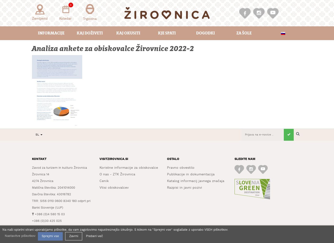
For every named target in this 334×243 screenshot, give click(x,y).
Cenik (104, 181)
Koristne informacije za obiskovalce (128, 168)
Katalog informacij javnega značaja (195, 181)
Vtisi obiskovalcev (114, 188)
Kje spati (167, 33)
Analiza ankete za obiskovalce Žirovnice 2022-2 (113, 49)
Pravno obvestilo (180, 168)
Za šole (244, 33)
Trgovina (90, 12)
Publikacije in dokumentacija (191, 174)
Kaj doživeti (90, 33)
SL (39, 134)
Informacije (51, 33)
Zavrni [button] (73, 236)
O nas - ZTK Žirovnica (117, 174)
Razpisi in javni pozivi (184, 188)
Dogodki (205, 33)
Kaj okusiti (128, 33)
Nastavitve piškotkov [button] (20, 236)
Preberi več (94, 236)
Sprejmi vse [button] (50, 236)
